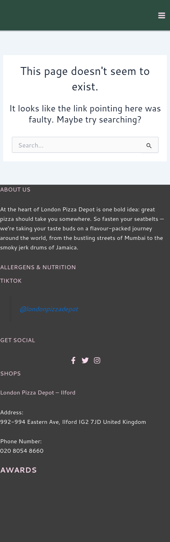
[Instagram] (97, 360)
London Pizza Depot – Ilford (38, 392)
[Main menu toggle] (161, 15)
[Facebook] (73, 360)
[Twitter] (85, 360)
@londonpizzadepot (48, 308)
